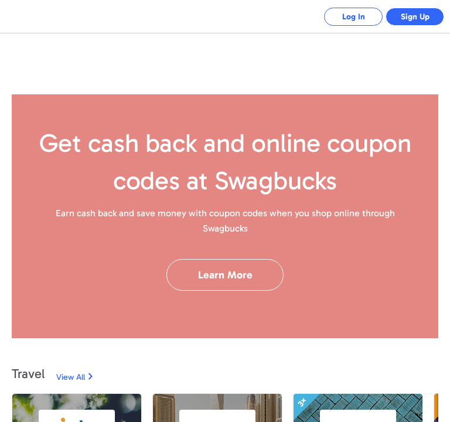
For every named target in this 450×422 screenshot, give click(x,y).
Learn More (225, 274)
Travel (28, 374)
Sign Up (415, 17)
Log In (353, 17)
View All (70, 377)
